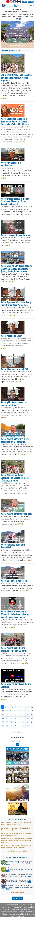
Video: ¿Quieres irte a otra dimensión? (13, 546)
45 (11, 726)
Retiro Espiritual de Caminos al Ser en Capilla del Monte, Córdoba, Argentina (16, 77)
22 (15, 714)
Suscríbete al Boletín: (17, 737)
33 (28, 718)
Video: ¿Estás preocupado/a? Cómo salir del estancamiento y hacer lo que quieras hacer (15, 614)
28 (7, 718)
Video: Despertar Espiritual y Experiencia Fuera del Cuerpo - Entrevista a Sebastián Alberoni (15, 121)
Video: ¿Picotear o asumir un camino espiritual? (14, 404)
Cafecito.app (17, 898)
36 (7, 722)
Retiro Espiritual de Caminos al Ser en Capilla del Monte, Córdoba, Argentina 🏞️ (16, 823)
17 (28, 711)
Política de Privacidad (26, 904)
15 (19, 711)
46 (15, 726)
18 (32, 711)
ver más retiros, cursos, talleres (17, 851)
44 (7, 726)
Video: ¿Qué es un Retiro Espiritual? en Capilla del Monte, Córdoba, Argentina (15, 477)
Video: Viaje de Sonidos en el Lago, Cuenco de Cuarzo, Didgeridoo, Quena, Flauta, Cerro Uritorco (16, 268)
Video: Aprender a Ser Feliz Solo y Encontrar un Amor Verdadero (16, 303)
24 (23, 714)
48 (23, 726)
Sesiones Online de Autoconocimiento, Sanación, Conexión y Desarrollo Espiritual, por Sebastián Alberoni (16, 840)
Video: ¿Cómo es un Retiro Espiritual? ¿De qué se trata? (14, 649)
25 (28, 714)
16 (23, 711)
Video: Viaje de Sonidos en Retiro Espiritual (16, 685)
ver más (3, 98)
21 (11, 714)
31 (19, 718)
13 (11, 711)
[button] (3, 34)
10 (32, 707)
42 (32, 722)
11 (3, 711)
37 (11, 722)
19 (3, 714)
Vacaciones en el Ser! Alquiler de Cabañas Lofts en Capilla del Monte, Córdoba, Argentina (17, 846)
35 (3, 722)
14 (15, 711)
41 (28, 722)
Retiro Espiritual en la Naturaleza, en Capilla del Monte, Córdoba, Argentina (16, 834)
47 (19, 726)
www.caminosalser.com (11, 904)
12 (7, 711)
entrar (25, 2)
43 (3, 726)
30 (15, 718)
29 (11, 718)
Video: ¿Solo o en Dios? (11, 335)
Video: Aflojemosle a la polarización (11, 164)
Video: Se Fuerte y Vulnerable (14, 580)
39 (19, 722)
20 (7, 714)
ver (8, 864)
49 (28, 726)
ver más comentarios (17, 892)
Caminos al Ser (17, 732)
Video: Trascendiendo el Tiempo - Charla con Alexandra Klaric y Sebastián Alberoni (16, 201)
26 (32, 714)
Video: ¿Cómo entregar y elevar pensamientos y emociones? (15, 440)
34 (32, 718)
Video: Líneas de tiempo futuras (15, 235)
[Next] (31, 726)
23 (19, 714)
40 (23, 722)
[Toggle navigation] (31, 5)
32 (23, 718)
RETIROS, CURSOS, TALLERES (17, 819)
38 (15, 722)
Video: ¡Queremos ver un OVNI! (14, 369)
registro (30, 2)
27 (3, 718)
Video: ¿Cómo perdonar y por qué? (16, 513)
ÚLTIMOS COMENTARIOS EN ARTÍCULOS (17, 857)
